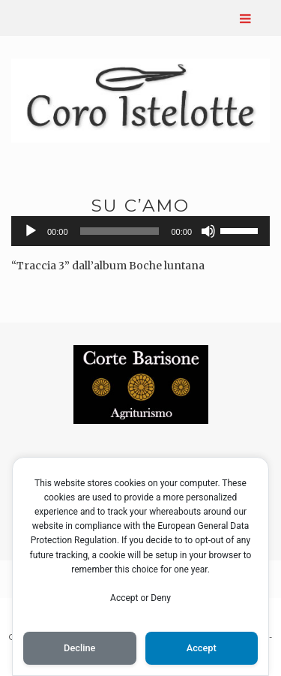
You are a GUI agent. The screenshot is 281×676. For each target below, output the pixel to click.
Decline (79, 647)
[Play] (30, 231)
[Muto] (208, 231)
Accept (202, 647)
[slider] (120, 231)
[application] (140, 231)
